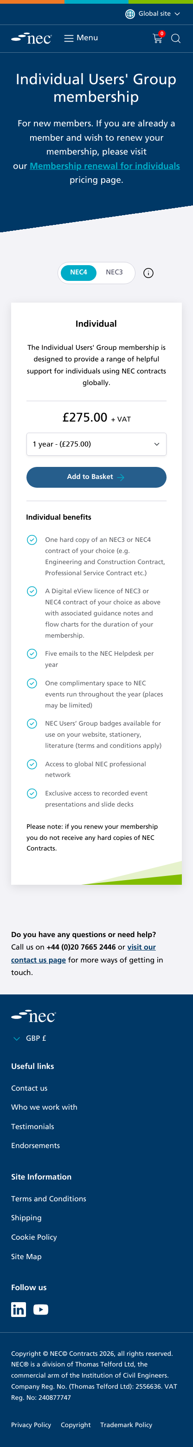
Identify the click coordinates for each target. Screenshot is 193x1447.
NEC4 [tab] (78, 272)
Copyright (76, 1425)
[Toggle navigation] (69, 38)
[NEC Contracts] (31, 38)
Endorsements (35, 1146)
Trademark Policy (126, 1425)
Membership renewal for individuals (105, 166)
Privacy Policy (31, 1425)
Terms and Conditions (48, 1199)
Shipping (26, 1218)
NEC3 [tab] (114, 272)
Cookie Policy (34, 1237)
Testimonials (32, 1127)
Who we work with (44, 1107)
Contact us (29, 1088)
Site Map (26, 1257)
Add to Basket (96, 477)
